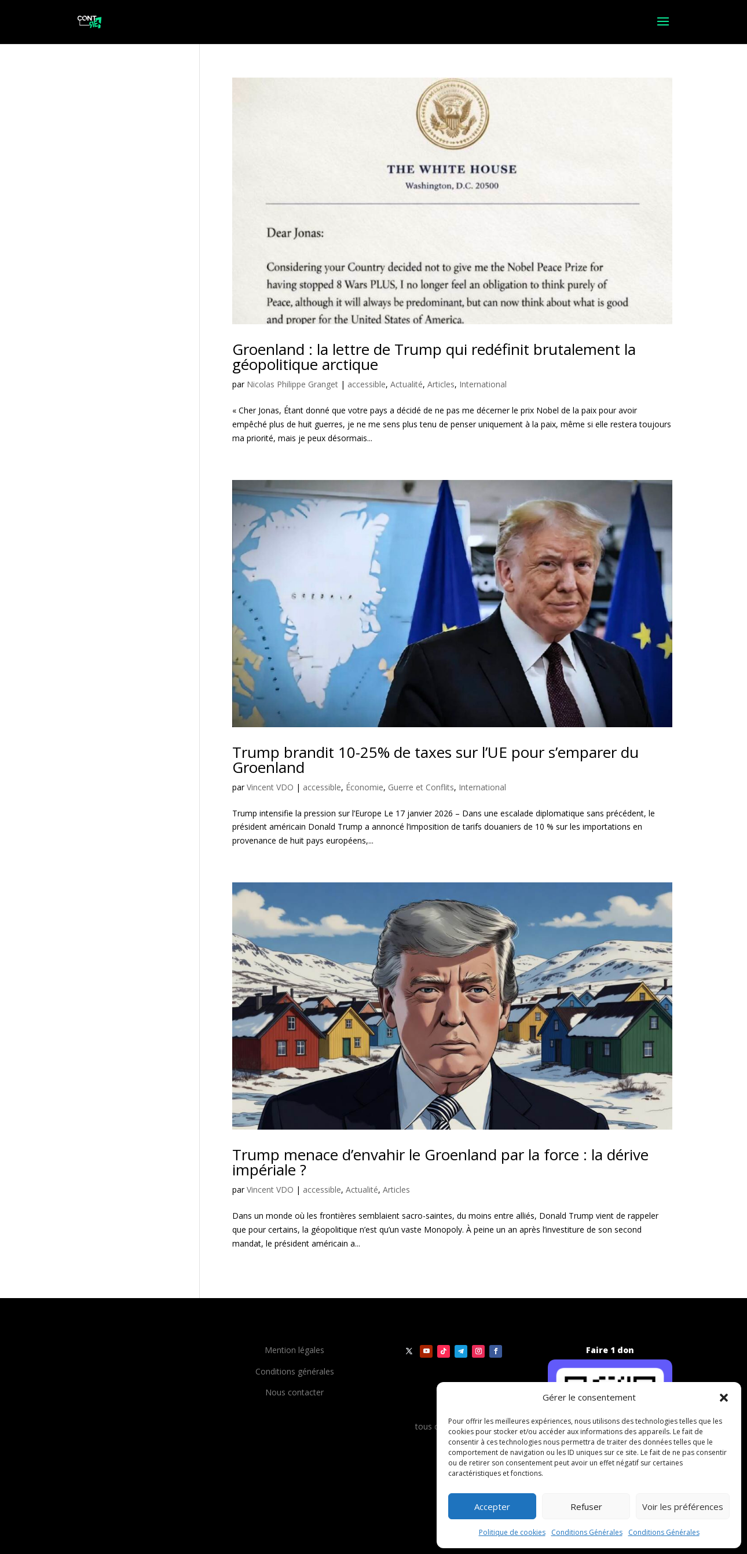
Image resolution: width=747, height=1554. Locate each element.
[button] (724, 1397)
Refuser (586, 1506)
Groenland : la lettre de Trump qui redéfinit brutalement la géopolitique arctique (434, 357)
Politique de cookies (512, 1532)
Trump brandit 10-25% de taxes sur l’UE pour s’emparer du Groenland (435, 760)
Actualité (406, 384)
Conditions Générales (586, 1532)
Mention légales (294, 1349)
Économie (364, 787)
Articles (441, 384)
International (483, 384)
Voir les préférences (682, 1506)
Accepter (492, 1506)
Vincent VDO (270, 787)
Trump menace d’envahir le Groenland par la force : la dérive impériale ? (440, 1162)
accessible (366, 384)
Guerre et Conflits (421, 787)
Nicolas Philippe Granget (292, 384)
